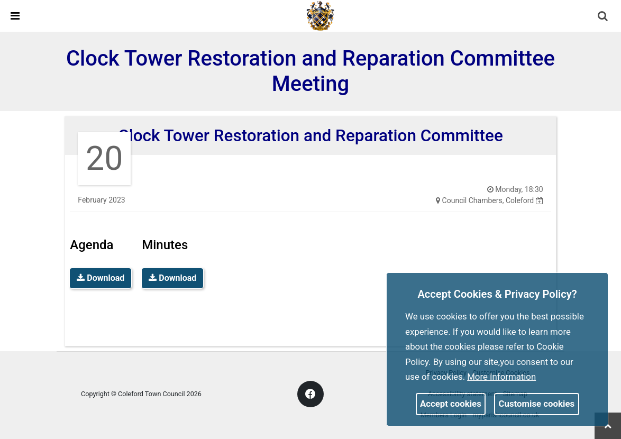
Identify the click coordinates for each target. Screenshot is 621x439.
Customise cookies (537, 403)
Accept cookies (450, 403)
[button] (603, 17)
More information (501, 376)
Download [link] (100, 278)
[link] (320, 15)
